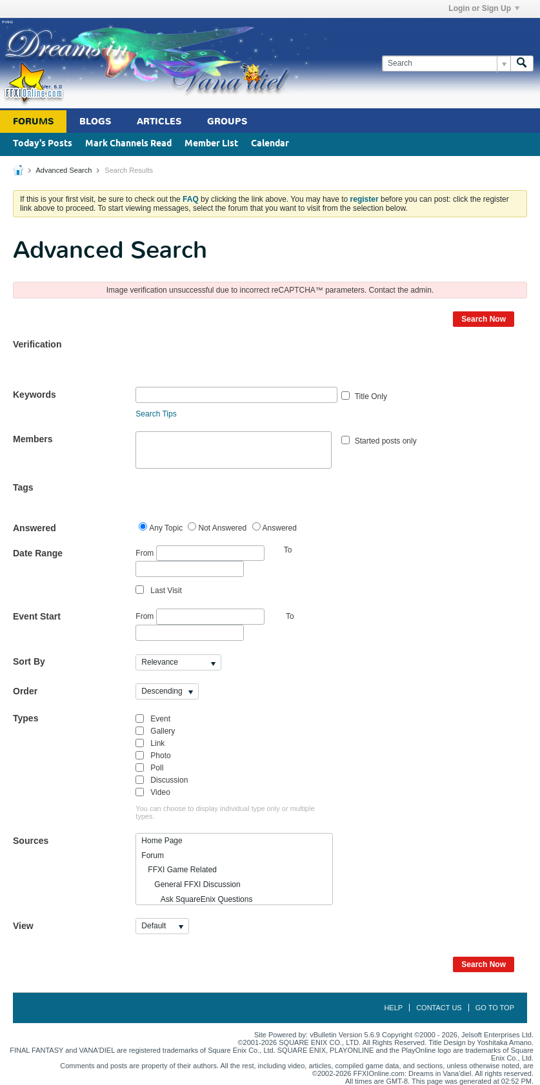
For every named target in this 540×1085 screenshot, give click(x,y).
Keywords (34, 394)
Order (25, 691)
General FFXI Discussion (190, 884)
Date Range (38, 553)
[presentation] (233, 362)
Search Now (483, 319)
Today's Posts (42, 144)
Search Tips (155, 413)
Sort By (29, 661)
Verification (37, 344)
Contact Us (439, 1008)
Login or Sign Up (483, 8)
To (290, 616)
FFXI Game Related (179, 869)
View (23, 926)
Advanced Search (63, 170)
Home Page (161, 840)
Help (393, 1008)
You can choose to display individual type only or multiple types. (224, 812)
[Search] (446, 63)
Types (25, 718)
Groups (227, 121)
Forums (33, 121)
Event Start (37, 616)
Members (32, 439)
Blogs (95, 121)
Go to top (494, 1008)
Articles (159, 121)
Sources (30, 841)
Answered (34, 528)
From (199, 553)
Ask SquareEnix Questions (196, 899)
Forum (152, 855)
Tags (23, 487)
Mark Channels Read (128, 144)
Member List (211, 144)
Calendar (270, 144)
